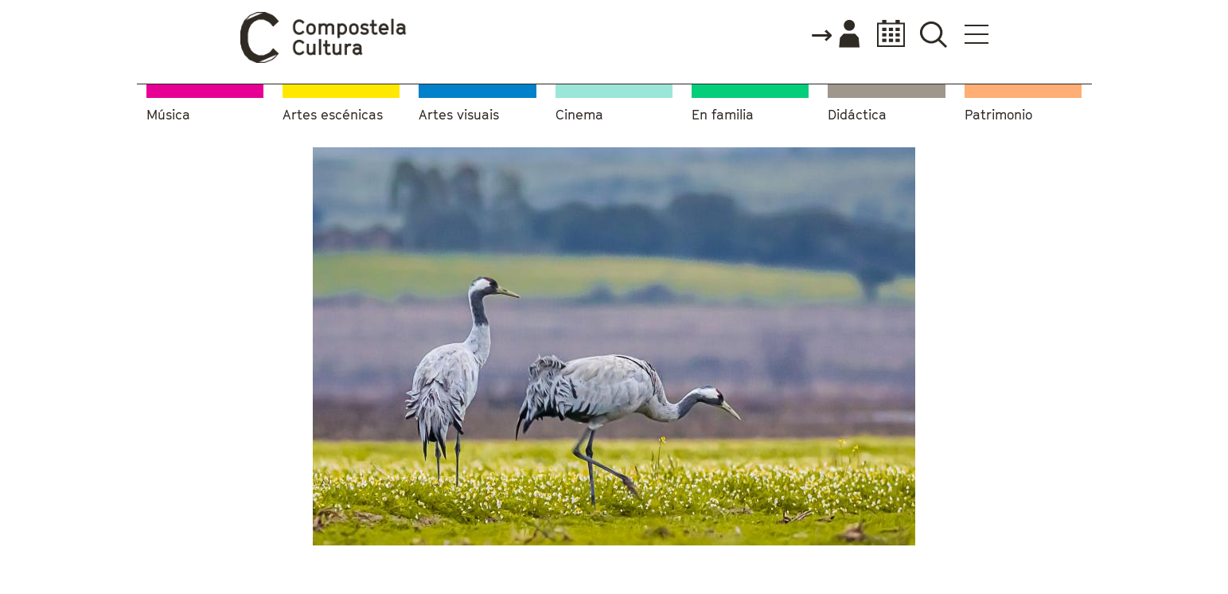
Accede (835, 35)
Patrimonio (998, 115)
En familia (723, 115)
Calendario (886, 34)
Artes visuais (459, 115)
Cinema (579, 115)
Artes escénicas (333, 115)
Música (168, 115)
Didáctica (857, 115)
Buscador (934, 34)
